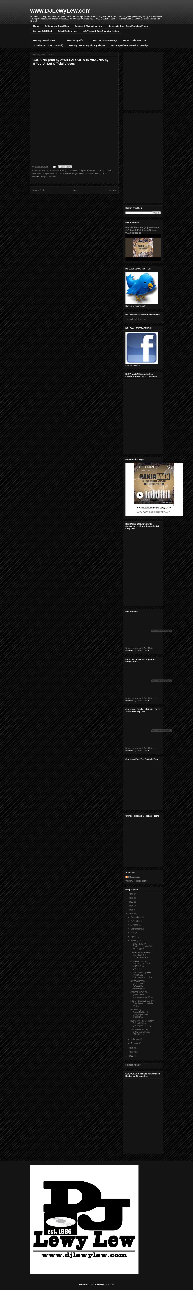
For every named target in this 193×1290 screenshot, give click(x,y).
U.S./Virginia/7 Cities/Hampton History (101, 31)
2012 (130, 1056)
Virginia (103, 173)
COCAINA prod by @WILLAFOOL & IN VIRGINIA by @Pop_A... (140, 965)
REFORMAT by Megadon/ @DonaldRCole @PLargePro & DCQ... (142, 1023)
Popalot (59, 173)
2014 (130, 1048)
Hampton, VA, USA (48, 176)
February (135, 1039)
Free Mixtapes (149, 648)
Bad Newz (54, 170)
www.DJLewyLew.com (60, 10)
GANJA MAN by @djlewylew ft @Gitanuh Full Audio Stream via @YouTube (142, 230)
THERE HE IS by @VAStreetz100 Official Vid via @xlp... (141, 946)
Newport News (48, 173)
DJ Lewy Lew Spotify (73, 40)
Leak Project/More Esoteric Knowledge (129, 45)
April (133, 936)
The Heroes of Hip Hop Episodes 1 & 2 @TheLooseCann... (140, 955)
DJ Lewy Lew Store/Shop (57, 26)
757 (47, 170)
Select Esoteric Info (67, 31)
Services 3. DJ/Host (42, 31)
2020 (130, 894)
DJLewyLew (134, 877)
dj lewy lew (72, 170)
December (136, 917)
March (134, 940)
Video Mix (89, 173)
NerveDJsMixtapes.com (134, 40)
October (135, 925)
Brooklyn (63, 170)
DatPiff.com (141, 650)
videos (96, 173)
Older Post (111, 190)
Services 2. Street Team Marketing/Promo (128, 26)
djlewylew (82, 170)
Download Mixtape (133, 648)
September (136, 929)
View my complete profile (136, 881)
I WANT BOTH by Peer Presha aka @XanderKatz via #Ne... (142, 974)
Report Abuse (133, 1064)
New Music (37, 173)
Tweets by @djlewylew (135, 319)
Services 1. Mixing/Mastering (88, 26)
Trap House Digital (70, 173)
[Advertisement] (143, 157)
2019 (130, 898)
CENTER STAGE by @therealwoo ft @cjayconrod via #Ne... (141, 994)
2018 (130, 902)
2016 (130, 910)
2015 (130, 913)
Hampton (103, 170)
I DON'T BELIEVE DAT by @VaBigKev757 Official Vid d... (141, 1003)
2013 (130, 1052)
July (133, 933)
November (136, 921)
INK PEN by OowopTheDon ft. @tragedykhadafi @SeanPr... (139, 1013)
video (81, 173)
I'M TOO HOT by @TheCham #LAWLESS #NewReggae (137, 984)
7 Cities (42, 170)
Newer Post (38, 190)
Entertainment (92, 170)
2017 (130, 906)
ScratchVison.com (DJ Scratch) (48, 45)
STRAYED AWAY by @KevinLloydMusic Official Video (140, 1032)
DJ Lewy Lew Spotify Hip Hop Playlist (87, 45)
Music (110, 170)
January (135, 1043)
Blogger (110, 1284)
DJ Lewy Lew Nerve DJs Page (103, 40)
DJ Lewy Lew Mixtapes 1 (45, 40)
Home (36, 26)
